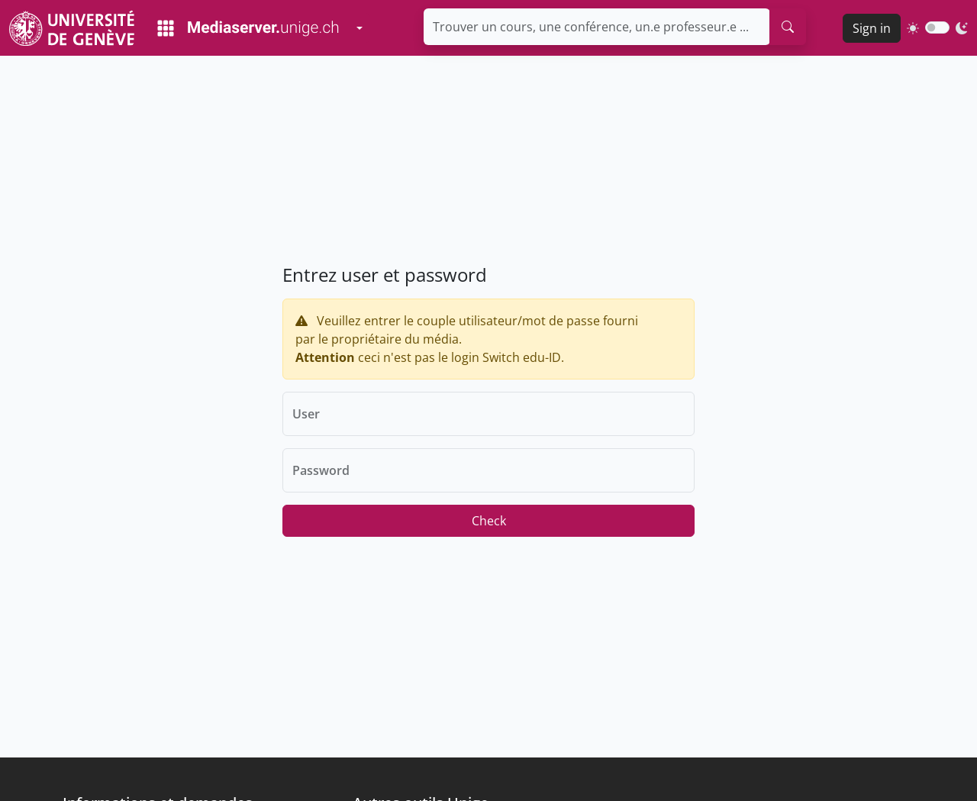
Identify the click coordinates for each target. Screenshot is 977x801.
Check (489, 520)
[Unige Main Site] (71, 28)
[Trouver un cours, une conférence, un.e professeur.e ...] (597, 26)
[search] (787, 26)
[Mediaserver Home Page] (248, 28)
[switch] (937, 27)
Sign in (872, 28)
